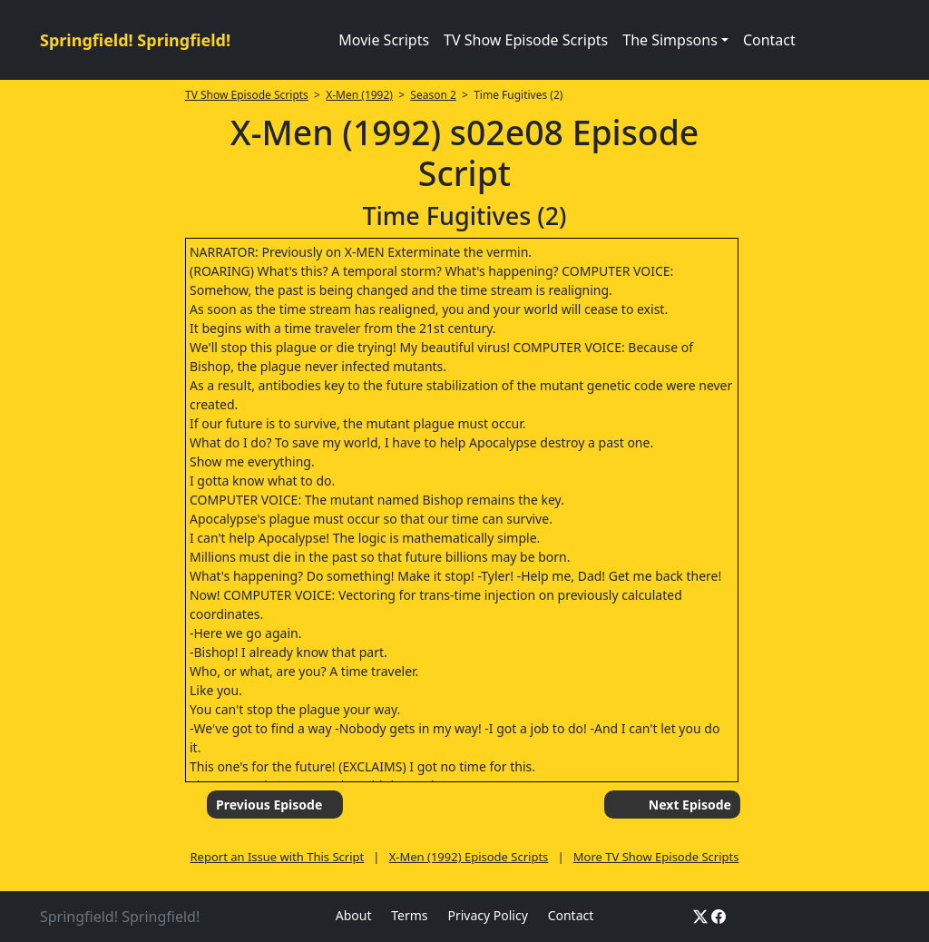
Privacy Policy (487, 915)
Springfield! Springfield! (135, 40)
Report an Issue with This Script (278, 857)
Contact (769, 40)
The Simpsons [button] (670, 40)
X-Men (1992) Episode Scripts (469, 857)
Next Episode (690, 804)
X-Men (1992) (359, 95)
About (354, 915)
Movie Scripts (383, 40)
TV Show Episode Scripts (526, 40)
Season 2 (433, 95)
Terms (409, 915)
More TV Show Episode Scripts (656, 857)
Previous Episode (269, 804)
